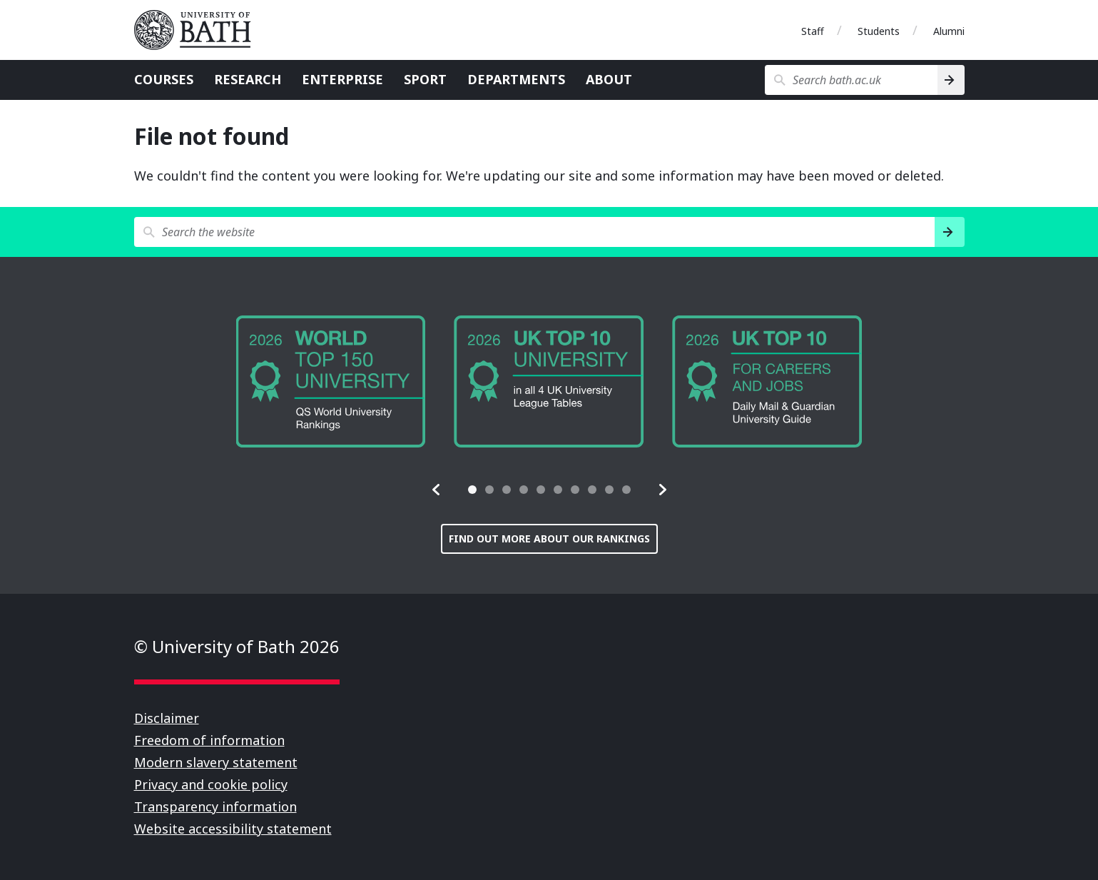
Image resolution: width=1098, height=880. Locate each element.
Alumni (949, 31)
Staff (812, 31)
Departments (516, 79)
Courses (163, 79)
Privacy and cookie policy (211, 784)
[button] (436, 489)
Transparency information (215, 806)
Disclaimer (166, 718)
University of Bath (198, 30)
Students (879, 31)
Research (247, 79)
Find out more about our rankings (549, 538)
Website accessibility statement (233, 828)
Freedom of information (209, 740)
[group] (331, 381)
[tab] (472, 489)
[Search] (950, 80)
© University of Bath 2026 (237, 646)
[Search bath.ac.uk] (851, 80)
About (609, 79)
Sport (425, 79)
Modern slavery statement (216, 762)
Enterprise (342, 79)
